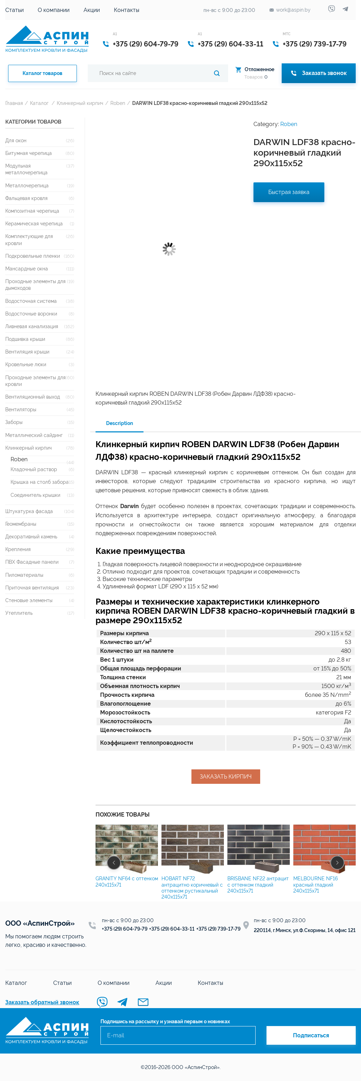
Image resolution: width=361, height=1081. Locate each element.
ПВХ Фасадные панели (32, 562)
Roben (117, 103)
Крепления (18, 549)
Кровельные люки (25, 364)
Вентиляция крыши (27, 352)
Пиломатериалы (24, 575)
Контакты (126, 10)
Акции (92, 10)
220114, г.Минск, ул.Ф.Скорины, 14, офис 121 (305, 930)
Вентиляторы (20, 409)
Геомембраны (20, 524)
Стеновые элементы (29, 600)
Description (119, 423)
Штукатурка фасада (29, 511)
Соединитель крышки (35, 495)
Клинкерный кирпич (80, 103)
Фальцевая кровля (26, 198)
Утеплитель (18, 613)
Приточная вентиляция (32, 588)
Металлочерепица (27, 185)
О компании (53, 10)
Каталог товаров (42, 73)
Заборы (14, 422)
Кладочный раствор (34, 469)
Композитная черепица (32, 211)
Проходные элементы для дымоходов (35, 284)
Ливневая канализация (31, 326)
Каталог (39, 103)
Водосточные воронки (31, 314)
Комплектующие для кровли (29, 239)
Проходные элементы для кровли (35, 380)
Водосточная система (31, 301)
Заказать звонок (318, 73)
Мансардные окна (26, 268)
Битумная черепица (28, 153)
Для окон (15, 140)
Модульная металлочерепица (26, 169)
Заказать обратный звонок (42, 1002)
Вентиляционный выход (32, 397)
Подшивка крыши (25, 339)
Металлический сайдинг (34, 435)
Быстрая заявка (289, 192)
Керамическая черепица (34, 223)
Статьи (14, 10)
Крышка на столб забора (40, 482)
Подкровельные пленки (32, 256)
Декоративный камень (31, 536)
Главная (14, 103)
